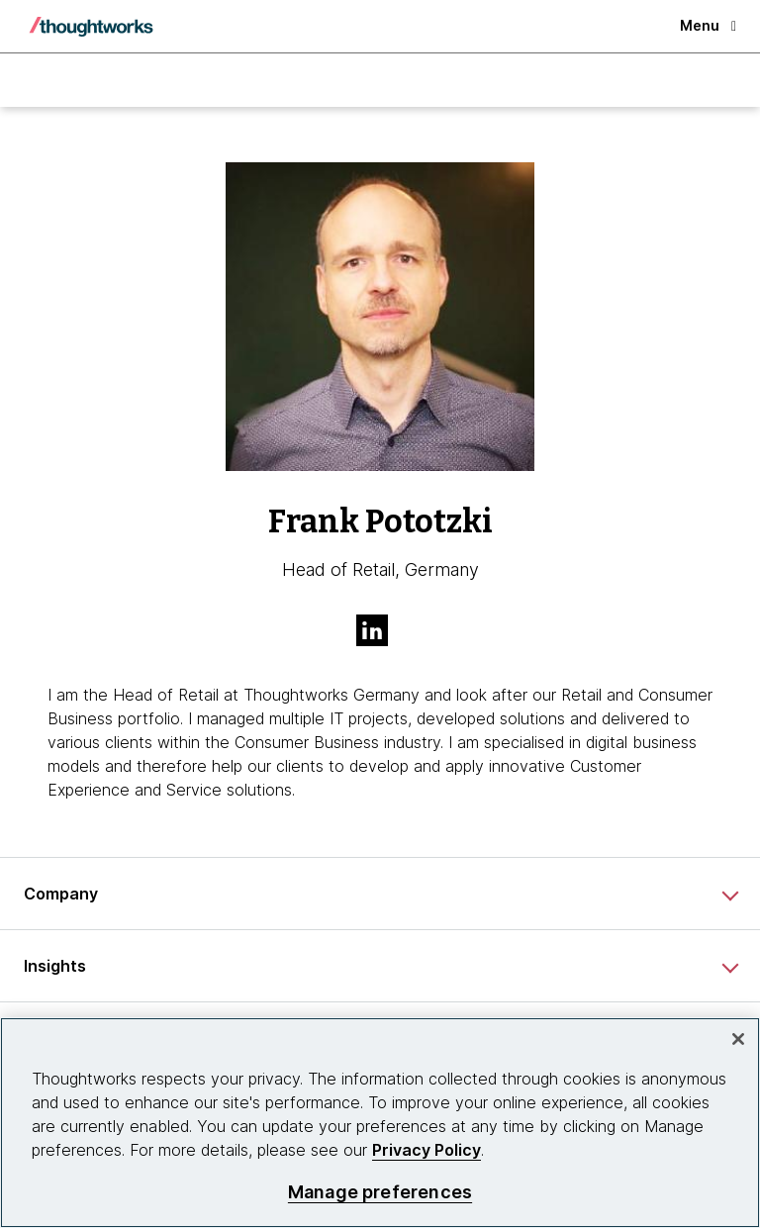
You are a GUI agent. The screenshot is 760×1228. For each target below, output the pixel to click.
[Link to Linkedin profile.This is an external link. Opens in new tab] (380, 632)
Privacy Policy (426, 1150)
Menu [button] (708, 25)
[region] (380, 1122)
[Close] (738, 1039)
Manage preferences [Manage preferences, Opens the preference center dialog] (380, 1191)
